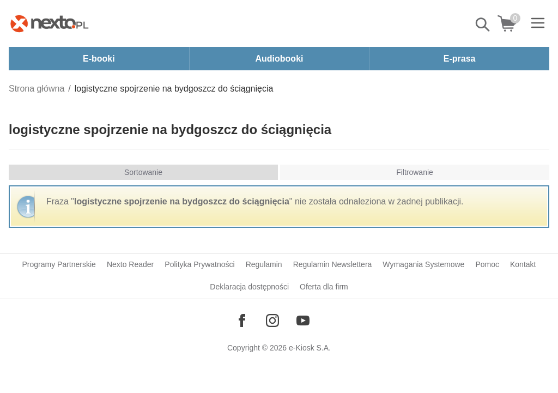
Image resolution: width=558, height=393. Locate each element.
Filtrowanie (414, 172)
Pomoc (487, 264)
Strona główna (36, 88)
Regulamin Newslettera (332, 264)
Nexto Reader (130, 264)
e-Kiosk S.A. (310, 347)
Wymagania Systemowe (423, 264)
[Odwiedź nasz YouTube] (303, 320)
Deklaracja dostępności (249, 286)
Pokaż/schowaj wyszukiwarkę (483, 24)
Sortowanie (143, 172)
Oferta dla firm (324, 286)
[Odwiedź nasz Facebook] (242, 320)
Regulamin (264, 264)
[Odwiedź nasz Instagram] (272, 320)
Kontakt (523, 264)
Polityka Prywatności (199, 264)
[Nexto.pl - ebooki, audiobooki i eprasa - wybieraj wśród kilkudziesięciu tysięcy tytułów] (49, 23)
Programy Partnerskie (59, 264)
